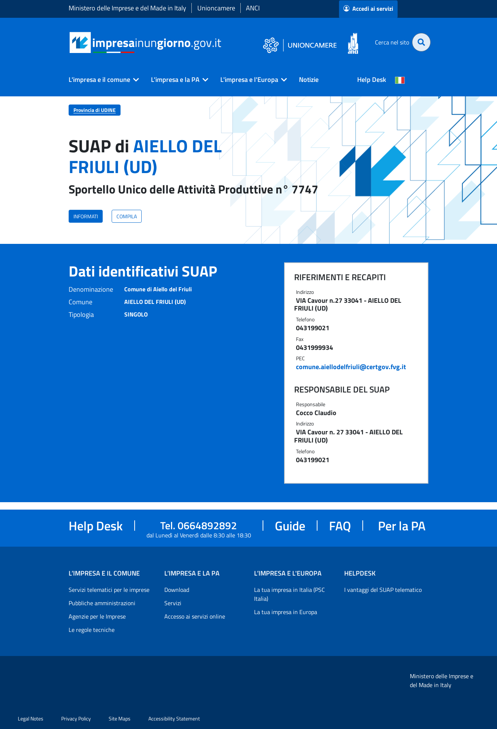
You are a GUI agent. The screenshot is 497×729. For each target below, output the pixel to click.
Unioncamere (216, 8)
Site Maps (120, 718)
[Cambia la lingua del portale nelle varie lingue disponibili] (400, 80)
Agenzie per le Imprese (97, 616)
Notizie (309, 79)
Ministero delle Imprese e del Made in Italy (127, 8)
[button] (101, 80)
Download (176, 589)
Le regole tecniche (92, 629)
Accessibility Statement (174, 718)
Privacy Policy (76, 718)
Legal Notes (30, 718)
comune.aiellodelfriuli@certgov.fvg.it (351, 367)
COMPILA (126, 216)
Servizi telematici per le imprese (109, 589)
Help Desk (371, 79)
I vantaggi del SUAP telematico (383, 589)
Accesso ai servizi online (194, 616)
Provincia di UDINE (94, 110)
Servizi (172, 603)
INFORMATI (85, 216)
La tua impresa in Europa (285, 611)
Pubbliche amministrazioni (102, 603)
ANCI (253, 8)
